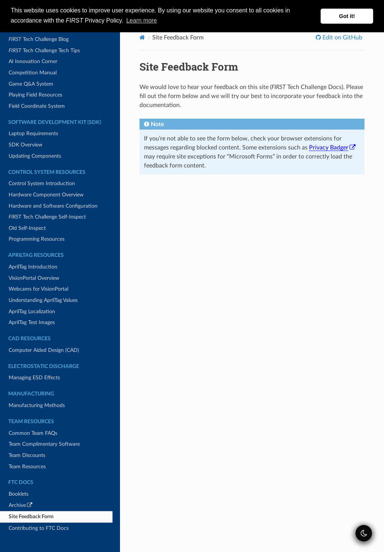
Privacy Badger (332, 148)
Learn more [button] (141, 20)
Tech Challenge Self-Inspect (47, 217)
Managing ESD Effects (34, 377)
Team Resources (27, 466)
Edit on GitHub (341, 38)
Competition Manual (33, 72)
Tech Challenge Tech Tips (44, 50)
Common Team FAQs (33, 433)
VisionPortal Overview (34, 278)
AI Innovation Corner (33, 61)
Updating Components (35, 156)
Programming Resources (36, 239)
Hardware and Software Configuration (53, 206)
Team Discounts (27, 455)
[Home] (142, 37)
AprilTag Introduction (33, 267)
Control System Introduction (42, 183)
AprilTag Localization (32, 311)
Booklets (18, 494)
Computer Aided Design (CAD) (44, 350)
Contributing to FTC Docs (39, 528)
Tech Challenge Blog (39, 39)
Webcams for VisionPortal (38, 289)
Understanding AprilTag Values (43, 300)
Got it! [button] (347, 16)
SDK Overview (25, 145)
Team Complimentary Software (44, 444)
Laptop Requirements (33, 133)
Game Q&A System (31, 84)
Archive (31, 506)
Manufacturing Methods (37, 405)
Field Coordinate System (37, 106)
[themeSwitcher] (364, 533)
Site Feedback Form (31, 516)
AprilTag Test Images (32, 322)
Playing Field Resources (35, 95)
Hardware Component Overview (46, 195)
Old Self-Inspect (27, 228)
